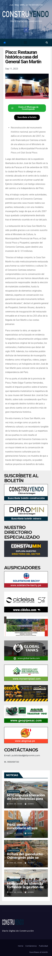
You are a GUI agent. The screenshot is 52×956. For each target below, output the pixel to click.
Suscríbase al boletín (38, 952)
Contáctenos (31, 946)
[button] (47, 42)
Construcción (13, 791)
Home (20, 946)
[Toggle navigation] (25, 42)
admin (29, 804)
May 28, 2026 (15, 804)
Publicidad (43, 946)
